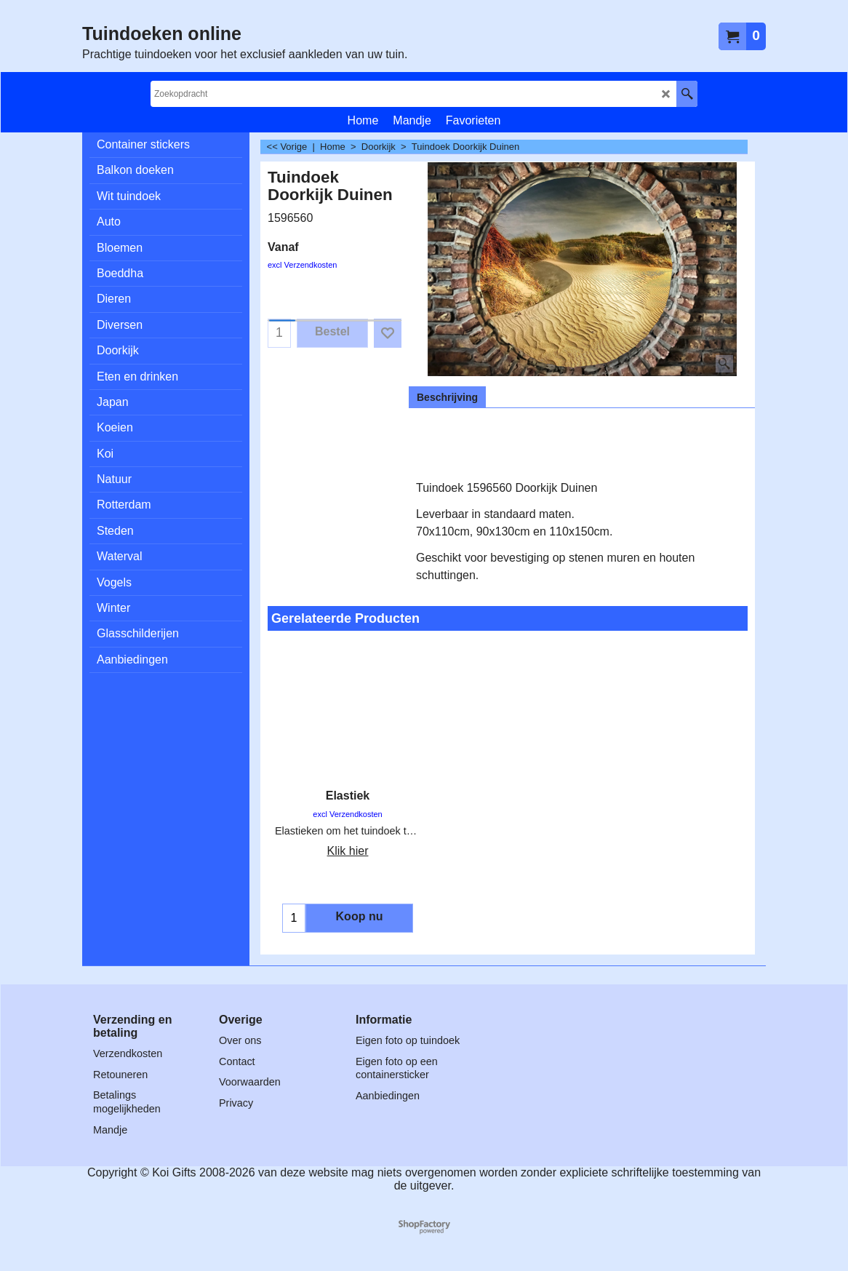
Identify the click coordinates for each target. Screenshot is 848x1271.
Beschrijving (447, 397)
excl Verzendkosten (302, 264)
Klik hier (348, 851)
